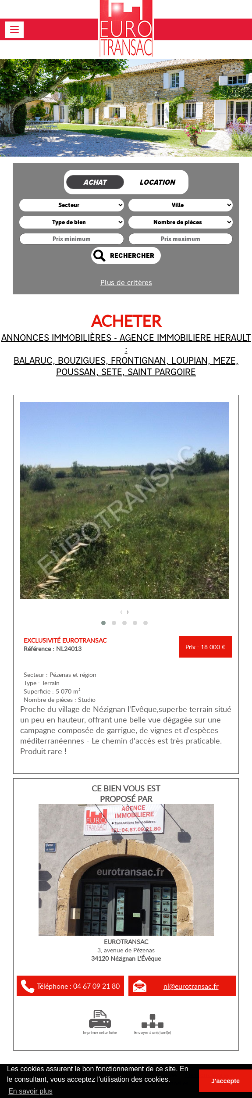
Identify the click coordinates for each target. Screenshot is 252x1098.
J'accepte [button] (225, 1080)
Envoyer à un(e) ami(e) (152, 1029)
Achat (94, 182)
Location (157, 182)
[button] (103, 623)
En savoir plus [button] (30, 1091)
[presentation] (121, 611)
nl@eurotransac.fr (191, 986)
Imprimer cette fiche (100, 1029)
